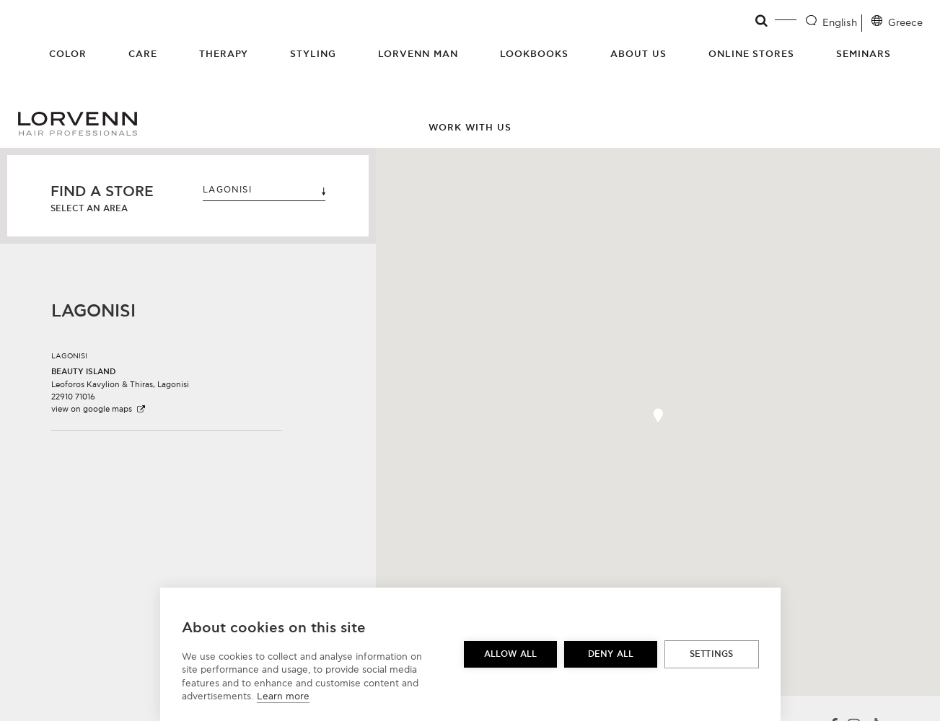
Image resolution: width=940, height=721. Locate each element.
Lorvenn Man (418, 54)
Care (142, 54)
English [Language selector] (839, 23)
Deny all (611, 654)
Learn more (283, 696)
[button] (166, 377)
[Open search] (762, 21)
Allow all (510, 654)
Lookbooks (534, 54)
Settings (712, 654)
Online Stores (751, 54)
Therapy (224, 54)
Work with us (470, 127)
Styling (313, 54)
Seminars (863, 54)
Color (68, 54)
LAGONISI (264, 190)
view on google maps (98, 409)
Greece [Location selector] (905, 23)
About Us (638, 54)
